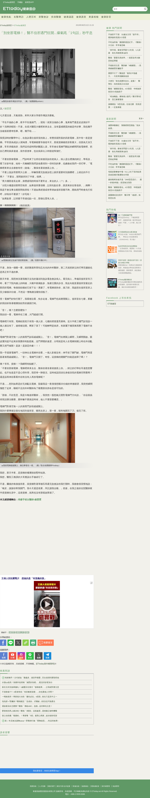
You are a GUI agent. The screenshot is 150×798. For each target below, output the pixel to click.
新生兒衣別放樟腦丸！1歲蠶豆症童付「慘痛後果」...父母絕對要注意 (30, 687)
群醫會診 (44, 17)
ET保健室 (112, 304)
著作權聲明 (106, 786)
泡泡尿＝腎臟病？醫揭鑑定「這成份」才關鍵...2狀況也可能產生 (28, 701)
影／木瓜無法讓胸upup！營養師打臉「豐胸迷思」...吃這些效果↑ (30, 721)
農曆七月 (19, 632)
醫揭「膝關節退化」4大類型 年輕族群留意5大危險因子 (124, 90)
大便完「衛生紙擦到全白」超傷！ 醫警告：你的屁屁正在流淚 (124, 82)
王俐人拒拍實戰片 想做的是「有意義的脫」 (23, 578)
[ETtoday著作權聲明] (45, 664)
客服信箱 (76, 786)
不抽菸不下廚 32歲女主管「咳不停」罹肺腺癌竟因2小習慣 (124, 35)
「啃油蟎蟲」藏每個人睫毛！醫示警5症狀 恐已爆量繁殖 (124, 97)
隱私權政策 (95, 786)
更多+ (141, 118)
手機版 (20, 2)
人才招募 (42, 786)
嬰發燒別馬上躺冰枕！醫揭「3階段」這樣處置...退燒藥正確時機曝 (29, 711)
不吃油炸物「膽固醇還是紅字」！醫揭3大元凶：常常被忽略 (124, 43)
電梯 (27, 632)
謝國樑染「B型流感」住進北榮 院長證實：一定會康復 (124, 105)
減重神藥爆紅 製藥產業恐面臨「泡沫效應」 (124, 126)
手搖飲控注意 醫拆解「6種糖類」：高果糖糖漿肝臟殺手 (124, 66)
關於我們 (51, 786)
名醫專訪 (19, 17)
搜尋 (145, 8)
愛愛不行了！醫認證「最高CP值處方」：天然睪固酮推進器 (122, 74)
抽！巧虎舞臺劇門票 (125, 215)
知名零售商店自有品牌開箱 (127, 246)
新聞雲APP (29, 2)
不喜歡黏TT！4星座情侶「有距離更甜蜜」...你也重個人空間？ (28, 692)
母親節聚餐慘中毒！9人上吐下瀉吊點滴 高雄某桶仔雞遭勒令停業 (125, 173)
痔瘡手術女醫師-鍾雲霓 (29, 499)
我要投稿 (33, 786)
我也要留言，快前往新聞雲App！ (47, 771)
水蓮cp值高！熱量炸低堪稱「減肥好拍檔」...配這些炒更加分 (27, 682)
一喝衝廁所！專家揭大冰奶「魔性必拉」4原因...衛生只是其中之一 (29, 697)
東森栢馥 (94, 17)
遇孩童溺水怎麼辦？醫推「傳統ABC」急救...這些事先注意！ (27, 706)
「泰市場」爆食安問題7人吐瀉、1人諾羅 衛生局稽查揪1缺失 (124, 51)
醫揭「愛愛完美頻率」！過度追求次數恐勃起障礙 (124, 59)
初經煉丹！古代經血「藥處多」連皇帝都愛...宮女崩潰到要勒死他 (30, 677)
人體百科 (31, 17)
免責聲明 (116, 786)
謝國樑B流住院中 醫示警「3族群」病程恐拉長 (124, 196)
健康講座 (81, 17)
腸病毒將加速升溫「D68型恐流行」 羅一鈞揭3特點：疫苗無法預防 (125, 181)
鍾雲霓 (7, 108)
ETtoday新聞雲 (9, 2)
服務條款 (85, 786)
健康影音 (106, 17)
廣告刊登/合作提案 (63, 786)
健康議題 (69, 17)
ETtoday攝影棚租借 (125, 280)
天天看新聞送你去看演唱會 (127, 232)
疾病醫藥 (56, 17)
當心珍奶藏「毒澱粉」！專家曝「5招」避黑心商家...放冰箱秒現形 (29, 716)
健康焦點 (6, 17)
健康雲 (19, 9)
